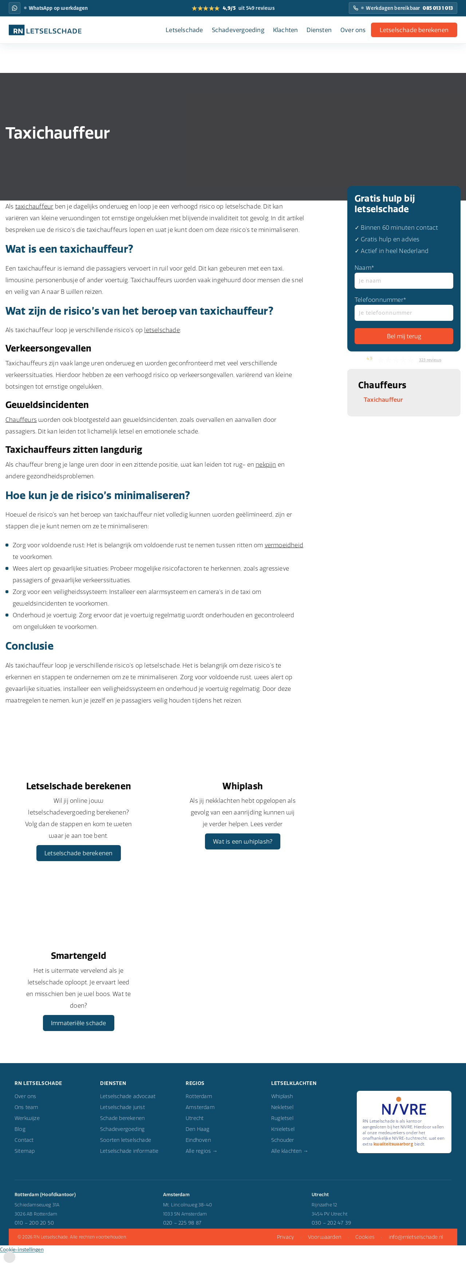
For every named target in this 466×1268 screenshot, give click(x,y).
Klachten (285, 30)
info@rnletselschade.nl (416, 1252)
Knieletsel (283, 1144)
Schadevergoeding (238, 30)
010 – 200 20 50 (34, 1238)
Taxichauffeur (383, 399)
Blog (20, 1144)
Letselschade (184, 30)
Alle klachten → (289, 1166)
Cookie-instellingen (22, 1265)
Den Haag (198, 1144)
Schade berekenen (122, 1134)
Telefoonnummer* (404, 308)
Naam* (404, 276)
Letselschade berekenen (414, 30)
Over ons (353, 30)
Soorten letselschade (125, 1155)
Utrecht (195, 1134)
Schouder (282, 1155)
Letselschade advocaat (127, 1112)
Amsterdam (200, 1123)
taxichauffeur (34, 206)
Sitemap (25, 1166)
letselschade (161, 330)
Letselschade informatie (129, 1166)
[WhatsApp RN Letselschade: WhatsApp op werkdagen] (14, 8)
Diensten (319, 30)
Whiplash (282, 1112)
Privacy (285, 1252)
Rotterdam (199, 1112)
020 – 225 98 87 (182, 1238)
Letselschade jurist (122, 1123)
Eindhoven (198, 1155)
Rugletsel (282, 1134)
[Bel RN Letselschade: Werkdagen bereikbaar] (403, 8)
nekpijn (266, 464)
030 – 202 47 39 (331, 1238)
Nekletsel (282, 1123)
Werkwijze (27, 1134)
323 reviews (430, 359)
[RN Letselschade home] (45, 30)
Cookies (365, 1252)
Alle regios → (202, 1166)
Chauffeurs (21, 419)
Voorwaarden (324, 1252)
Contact (24, 1155)
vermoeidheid (284, 545)
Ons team (27, 1123)
